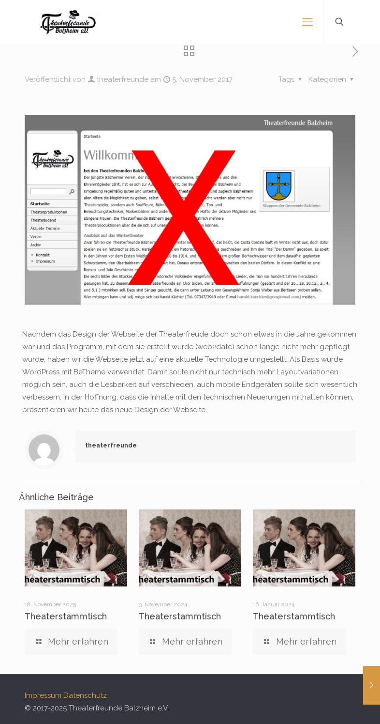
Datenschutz (85, 695)
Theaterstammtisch (66, 616)
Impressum (43, 695)
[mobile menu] (307, 22)
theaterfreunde (122, 79)
